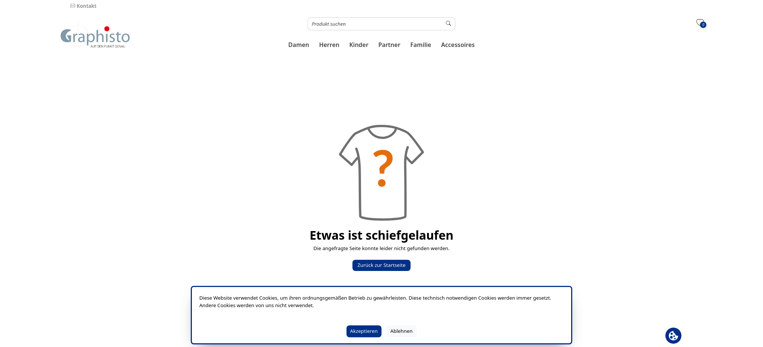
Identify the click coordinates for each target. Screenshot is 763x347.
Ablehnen (401, 331)
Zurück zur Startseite (381, 265)
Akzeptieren (364, 331)
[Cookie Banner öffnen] (673, 335)
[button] (299, 44)
